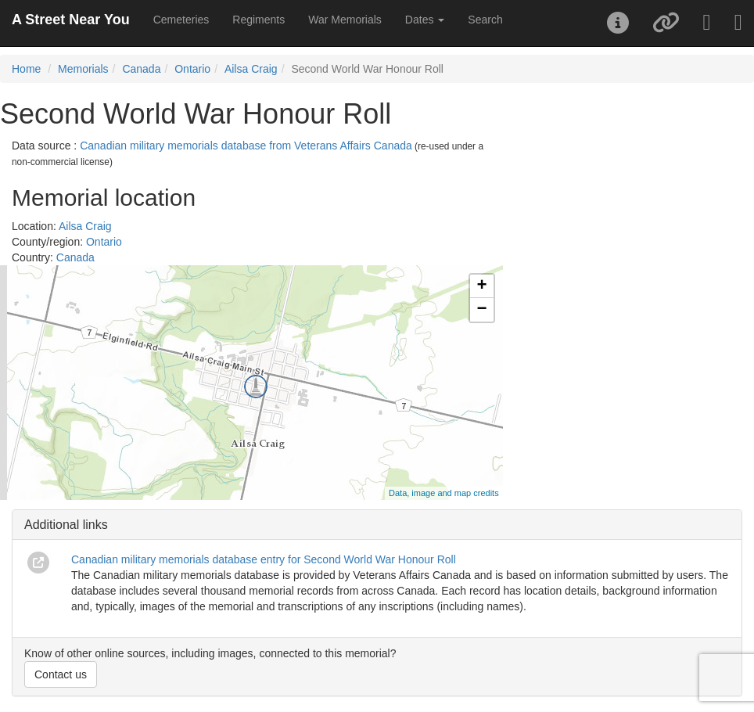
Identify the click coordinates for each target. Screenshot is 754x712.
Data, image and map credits (444, 493)
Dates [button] (424, 19)
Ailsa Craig (251, 69)
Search (485, 19)
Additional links (66, 524)
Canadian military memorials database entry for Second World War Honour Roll (263, 559)
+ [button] (482, 286)
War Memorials (345, 19)
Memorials (83, 69)
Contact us (60, 674)
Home (26, 69)
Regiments (258, 19)
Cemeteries (181, 19)
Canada (141, 69)
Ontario (192, 69)
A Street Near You (71, 19)
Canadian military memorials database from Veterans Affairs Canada (246, 145)
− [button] (482, 310)
